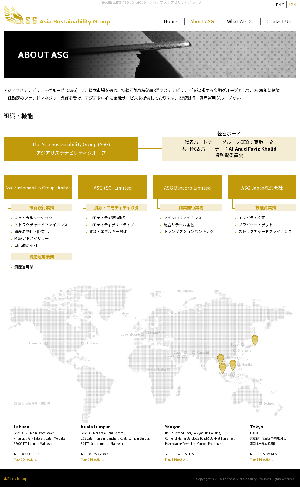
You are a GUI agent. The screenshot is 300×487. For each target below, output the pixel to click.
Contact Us (279, 21)
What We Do (240, 21)
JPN (292, 4)
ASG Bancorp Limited (187, 187)
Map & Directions (25, 459)
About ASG (202, 21)
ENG (280, 4)
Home (170, 21)
